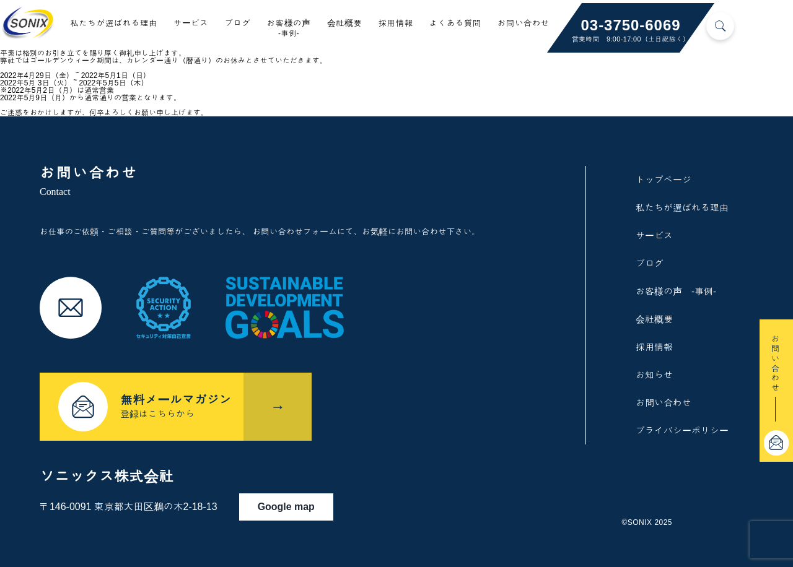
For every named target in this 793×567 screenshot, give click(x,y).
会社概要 (344, 23)
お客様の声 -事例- (676, 291)
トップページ (663, 180)
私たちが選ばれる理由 (114, 23)
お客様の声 (288, 28)
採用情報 (396, 23)
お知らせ (654, 375)
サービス (191, 23)
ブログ (237, 23)
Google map (291, 503)
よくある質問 (455, 23)
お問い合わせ (523, 23)
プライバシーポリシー (682, 430)
